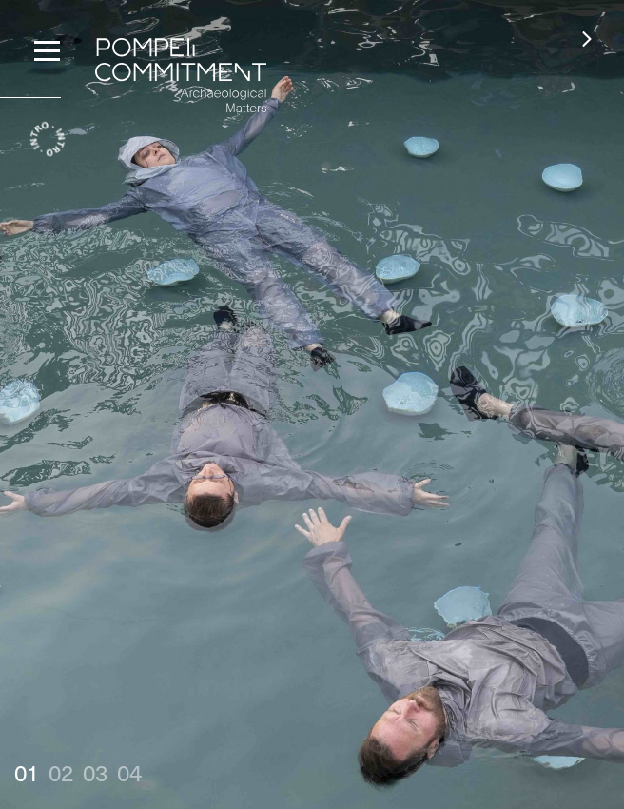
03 (95, 772)
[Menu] (47, 48)
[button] (587, 38)
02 (61, 772)
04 (129, 772)
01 (26, 772)
